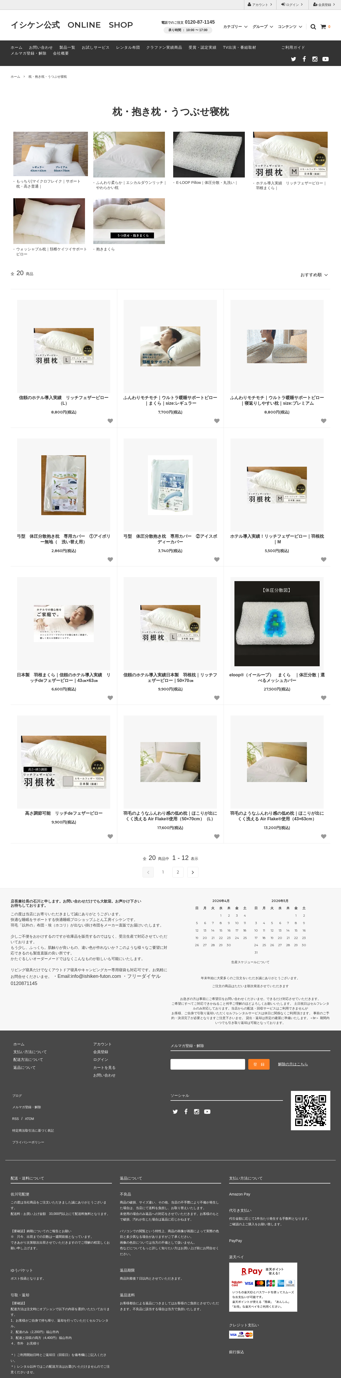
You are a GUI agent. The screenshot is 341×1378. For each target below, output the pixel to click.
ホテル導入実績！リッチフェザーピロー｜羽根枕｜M (277, 537)
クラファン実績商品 (164, 47)
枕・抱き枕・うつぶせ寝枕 (48, 76)
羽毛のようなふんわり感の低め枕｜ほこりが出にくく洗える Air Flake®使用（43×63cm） (277, 814)
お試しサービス (96, 47)
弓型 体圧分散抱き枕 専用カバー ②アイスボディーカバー (170, 537)
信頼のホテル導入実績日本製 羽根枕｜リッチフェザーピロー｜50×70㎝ (170, 675)
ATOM (26, 1107)
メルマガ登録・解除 (29, 53)
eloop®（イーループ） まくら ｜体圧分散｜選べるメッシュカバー (277, 675)
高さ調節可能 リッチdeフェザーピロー (64, 811)
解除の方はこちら (293, 1062)
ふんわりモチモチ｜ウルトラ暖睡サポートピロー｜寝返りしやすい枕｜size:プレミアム (277, 398)
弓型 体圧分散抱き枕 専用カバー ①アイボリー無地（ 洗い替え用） (64, 537)
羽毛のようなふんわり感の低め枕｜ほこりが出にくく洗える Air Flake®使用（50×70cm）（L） (170, 814)
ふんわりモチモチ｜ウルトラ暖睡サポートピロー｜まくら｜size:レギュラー (170, 398)
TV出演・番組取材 (239, 47)
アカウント (260, 4)
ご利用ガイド (293, 47)
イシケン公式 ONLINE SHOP (72, 25)
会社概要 (61, 53)
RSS (14, 1107)
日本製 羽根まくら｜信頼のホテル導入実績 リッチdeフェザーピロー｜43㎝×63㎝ (64, 675)
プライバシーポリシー (29, 1122)
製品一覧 (67, 47)
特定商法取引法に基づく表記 (35, 1115)
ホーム (17, 47)
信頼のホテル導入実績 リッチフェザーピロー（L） (63, 398)
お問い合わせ (41, 47)
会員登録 (324, 4)
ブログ (16, 1091)
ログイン (292, 4)
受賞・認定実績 (203, 47)
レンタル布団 (128, 47)
